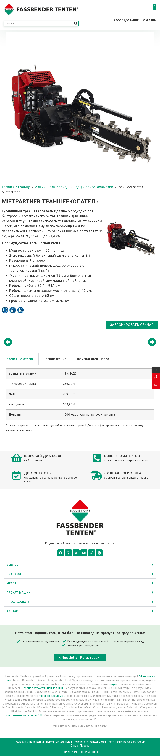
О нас (74, 745)
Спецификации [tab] (54, 359)
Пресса (84, 745)
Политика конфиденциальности (93, 741)
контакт (13, 610)
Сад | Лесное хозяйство (93, 187)
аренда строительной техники (43, 687)
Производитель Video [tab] (92, 359)
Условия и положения (29, 741)
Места (12, 582)
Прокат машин (18, 592)
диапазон (14, 573)
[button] (154, 7)
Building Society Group (131, 741)
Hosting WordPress (72, 751)
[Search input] (39, 23)
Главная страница (16, 187)
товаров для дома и (52, 695)
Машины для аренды (52, 187)
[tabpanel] (80, 402)
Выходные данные (58, 741)
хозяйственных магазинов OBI (22, 714)
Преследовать (18, 601)
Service (12, 564)
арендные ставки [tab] (20, 359)
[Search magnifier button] (75, 23)
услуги (113, 683)
